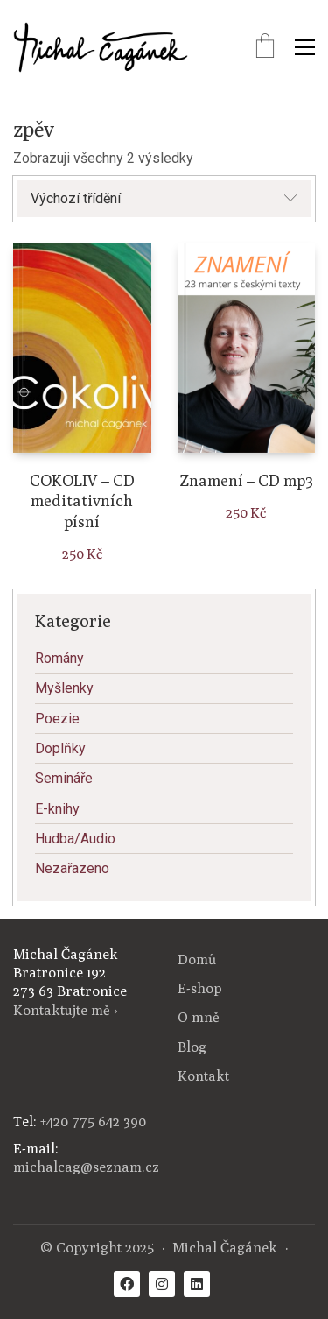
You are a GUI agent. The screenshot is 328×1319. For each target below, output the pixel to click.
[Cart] (265, 48)
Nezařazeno (72, 868)
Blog (192, 1047)
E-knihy (57, 809)
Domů (197, 959)
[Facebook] (127, 1284)
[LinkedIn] (197, 1284)
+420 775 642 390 (93, 1121)
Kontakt (203, 1076)
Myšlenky (64, 688)
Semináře (64, 778)
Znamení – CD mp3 (246, 480)
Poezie (57, 718)
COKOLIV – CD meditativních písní (82, 501)
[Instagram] (162, 1284)
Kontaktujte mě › (65, 1010)
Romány (59, 658)
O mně (199, 1017)
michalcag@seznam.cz (86, 1167)
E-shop (200, 988)
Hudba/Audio (75, 838)
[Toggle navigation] (305, 47)
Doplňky (60, 748)
